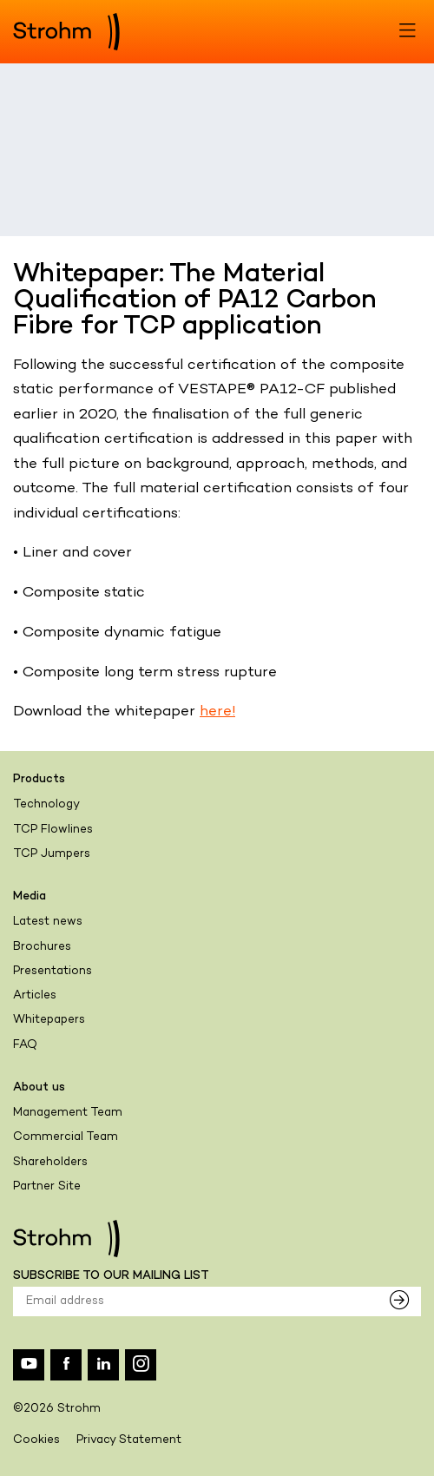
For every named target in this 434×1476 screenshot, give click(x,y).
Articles (34, 996)
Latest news (47, 922)
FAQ (25, 1045)
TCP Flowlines (53, 830)
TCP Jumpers (51, 854)
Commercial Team (65, 1137)
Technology (46, 805)
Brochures (42, 947)
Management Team (67, 1113)
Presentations (52, 971)
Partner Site (47, 1187)
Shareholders (50, 1162)
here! (217, 712)
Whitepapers (49, 1020)
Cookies (36, 1440)
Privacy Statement (128, 1440)
